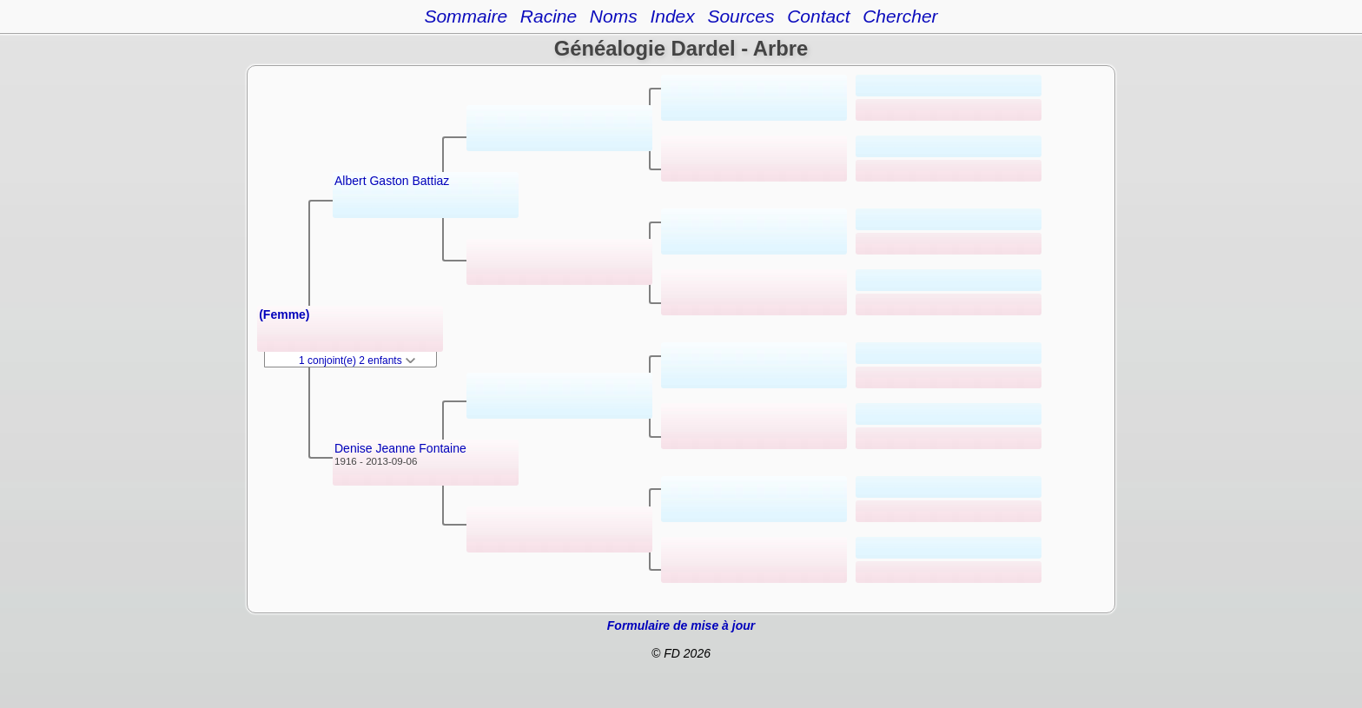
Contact (818, 16)
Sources (740, 16)
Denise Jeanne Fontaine (400, 448)
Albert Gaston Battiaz (391, 181)
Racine (548, 16)
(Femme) (284, 314)
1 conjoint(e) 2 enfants (357, 360)
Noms (614, 16)
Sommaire (465, 16)
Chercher (900, 16)
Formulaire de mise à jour (681, 625)
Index (672, 16)
